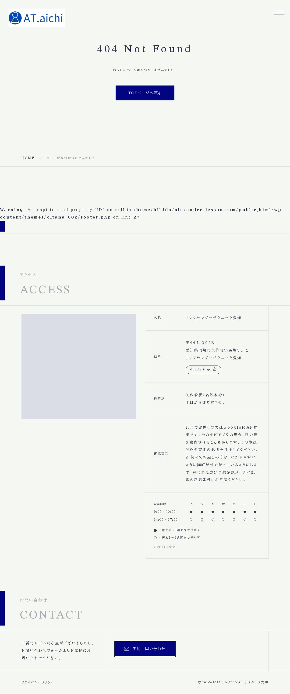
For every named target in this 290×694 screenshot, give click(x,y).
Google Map (200, 369)
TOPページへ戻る (145, 93)
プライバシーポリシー (37, 682)
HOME (28, 158)
